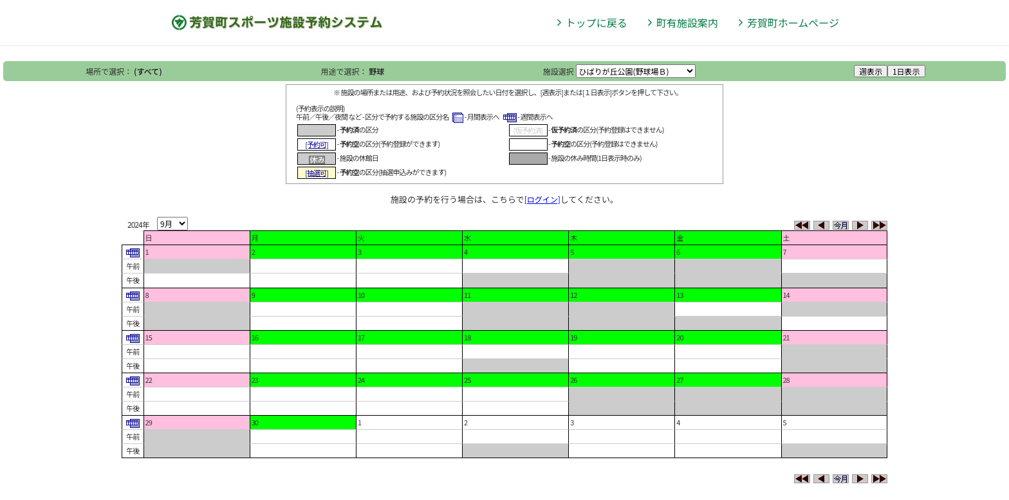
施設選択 (558, 71)
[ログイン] (542, 199)
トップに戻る (596, 22)
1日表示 (906, 71)
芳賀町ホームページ (793, 22)
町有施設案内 (687, 22)
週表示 (870, 71)
